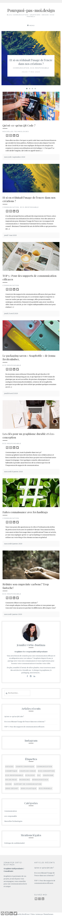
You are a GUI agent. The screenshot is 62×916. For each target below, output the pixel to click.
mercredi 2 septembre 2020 (14, 157)
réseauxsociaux (40, 779)
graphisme (48, 775)
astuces (9, 766)
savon (8, 784)
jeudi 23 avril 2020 (11, 313)
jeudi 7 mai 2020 (31, 72)
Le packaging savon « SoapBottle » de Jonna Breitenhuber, (29, 357)
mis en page (11, 779)
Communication (21, 68)
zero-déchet (11, 788)
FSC (39, 775)
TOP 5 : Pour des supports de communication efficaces (29, 277)
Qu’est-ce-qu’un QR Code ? (19, 125)
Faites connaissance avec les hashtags (25, 512)
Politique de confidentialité (14, 843)
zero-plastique (28, 788)
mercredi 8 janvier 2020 (13, 544)
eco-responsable (39, 68)
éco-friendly (45, 788)
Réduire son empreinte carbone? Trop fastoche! (26, 586)
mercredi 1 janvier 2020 (13, 614)
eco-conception (46, 771)
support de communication (28, 784)
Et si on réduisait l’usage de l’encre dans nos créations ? (31, 62)
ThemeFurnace (48, 914)
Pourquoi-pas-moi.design (31, 10)
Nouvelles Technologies (16, 131)
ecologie (30, 775)
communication (44, 766)
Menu (32, 25)
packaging (24, 779)
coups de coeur (28, 771)
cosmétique (11, 771)
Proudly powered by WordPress (19, 914)
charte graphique (25, 766)
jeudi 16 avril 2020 (11, 393)
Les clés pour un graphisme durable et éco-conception (29, 435)
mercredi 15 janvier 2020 (13, 472)
